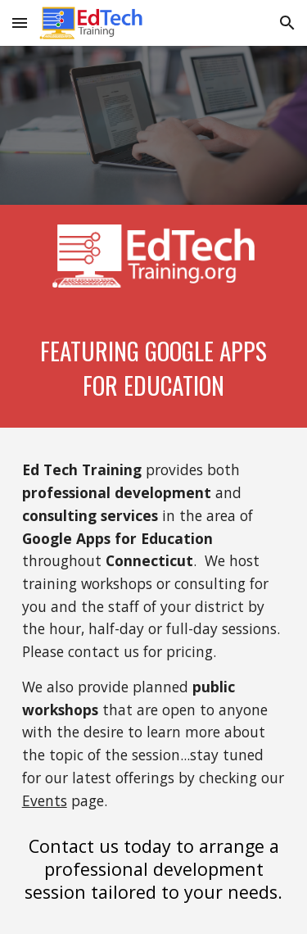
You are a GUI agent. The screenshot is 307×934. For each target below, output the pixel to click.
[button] (19, 22)
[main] (154, 367)
